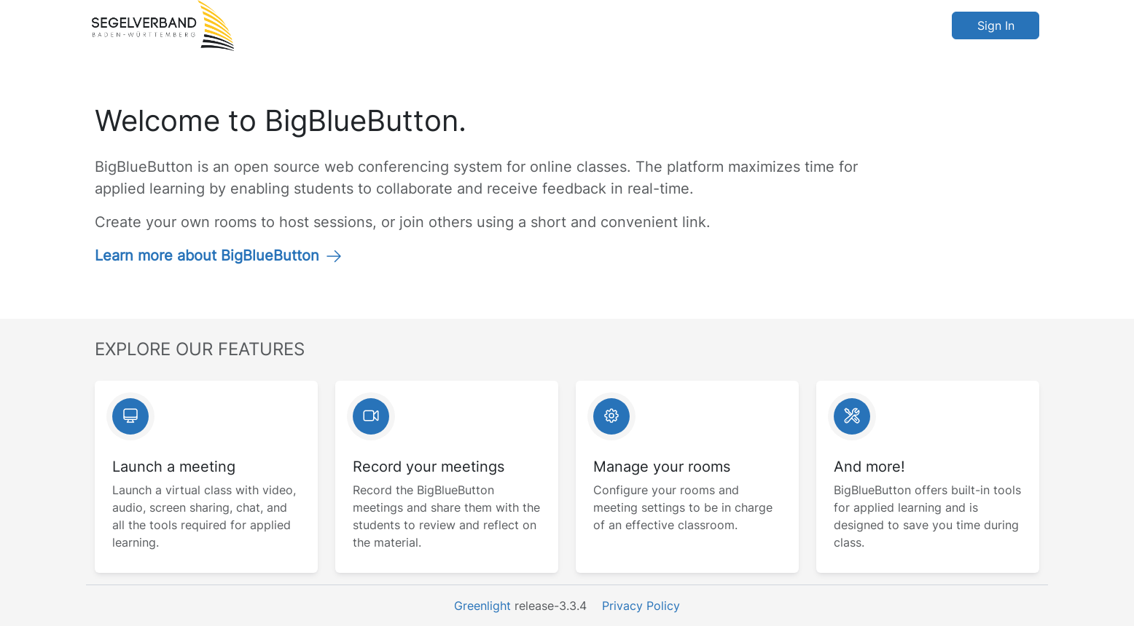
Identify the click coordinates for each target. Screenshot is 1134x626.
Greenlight (482, 605)
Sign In (995, 25)
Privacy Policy (641, 605)
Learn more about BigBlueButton (219, 255)
